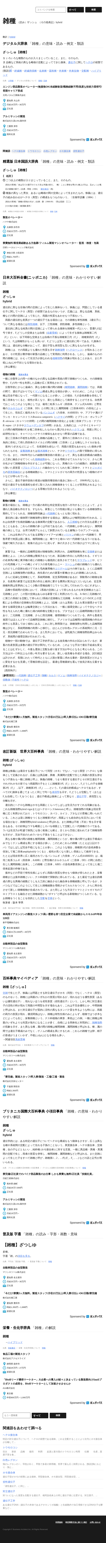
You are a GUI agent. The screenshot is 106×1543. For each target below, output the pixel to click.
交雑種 (91, 551)
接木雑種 (42, 450)
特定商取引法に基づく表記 (76, 1522)
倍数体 (6, 679)
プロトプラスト (31, 467)
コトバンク (16, 9)
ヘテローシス (74, 349)
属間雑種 (82, 387)
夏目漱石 (45, 189)
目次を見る (23, 374)
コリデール (61, 568)
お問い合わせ (95, 1522)
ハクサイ (60, 417)
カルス (52, 675)
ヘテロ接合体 (18, 151)
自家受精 (52, 332)
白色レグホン (50, 151)
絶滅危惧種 (30, 70)
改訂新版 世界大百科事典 (23, 751)
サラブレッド (84, 560)
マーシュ (70, 564)
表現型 (55, 792)
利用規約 (59, 1522)
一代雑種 (50, 513)
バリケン (69, 534)
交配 (42, 898)
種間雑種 (70, 387)
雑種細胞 (40, 459)
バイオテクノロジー (21, 489)
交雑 (49, 898)
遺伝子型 (82, 796)
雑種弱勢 (57, 358)
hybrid (12, 37)
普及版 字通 (12, 1234)
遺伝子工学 (34, 675)
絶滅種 (18, 70)
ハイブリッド (15, 1342)
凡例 (45, 81)
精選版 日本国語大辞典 (20, 161)
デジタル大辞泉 (15, 43)
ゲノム (39, 391)
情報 (40, 81)
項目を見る (24, 1256)
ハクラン (77, 429)
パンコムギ (49, 412)
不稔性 (15, 679)
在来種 (43, 70)
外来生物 (74, 70)
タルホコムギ (15, 408)
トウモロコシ (34, 151)
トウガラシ (71, 450)
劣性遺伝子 (78, 151)
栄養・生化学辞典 (16, 1328)
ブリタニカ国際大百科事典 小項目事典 (33, 1111)
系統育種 (20, 1039)
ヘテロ (89, 62)
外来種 (63, 70)
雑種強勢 (60, 349)
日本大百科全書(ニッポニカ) (25, 277)
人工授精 (72, 522)
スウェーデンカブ (34, 425)
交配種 (85, 70)
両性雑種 (33, 324)
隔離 (44, 675)
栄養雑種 (25, 450)
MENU (5, 3)
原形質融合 (14, 472)
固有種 (53, 70)
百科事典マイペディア (20, 978)
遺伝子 (71, 62)
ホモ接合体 (65, 151)
